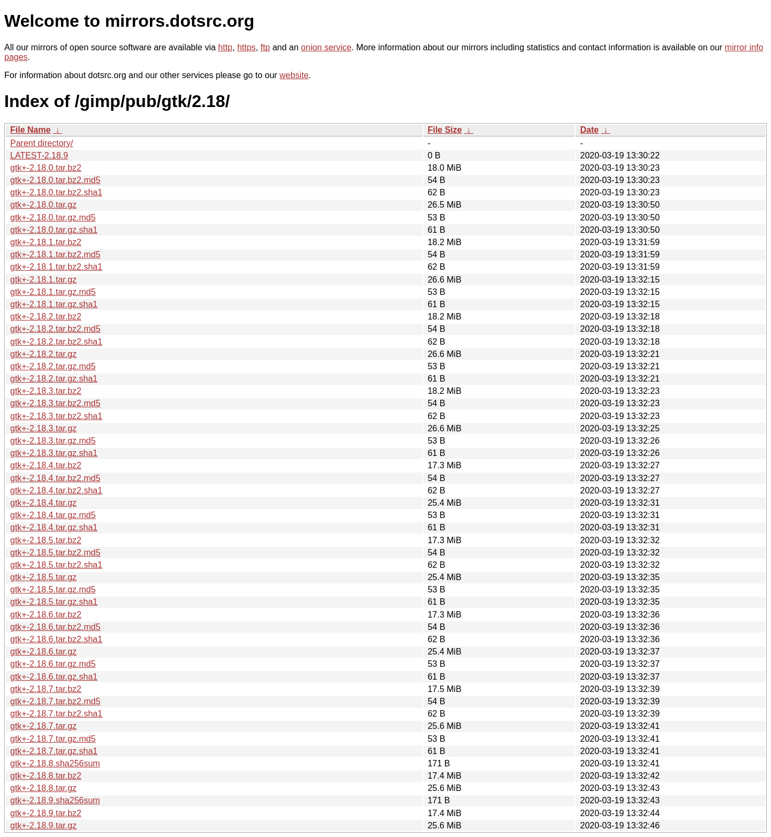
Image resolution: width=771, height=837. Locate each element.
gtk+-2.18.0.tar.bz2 (45, 167)
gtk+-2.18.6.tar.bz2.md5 (55, 626)
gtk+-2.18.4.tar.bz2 (45, 465)
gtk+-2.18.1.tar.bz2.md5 (55, 254)
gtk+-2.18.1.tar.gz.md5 (53, 291)
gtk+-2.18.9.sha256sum (55, 800)
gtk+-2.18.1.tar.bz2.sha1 (56, 266)
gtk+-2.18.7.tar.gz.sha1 (53, 751)
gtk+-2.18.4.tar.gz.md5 (53, 515)
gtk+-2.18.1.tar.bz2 (45, 242)
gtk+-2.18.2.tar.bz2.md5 (55, 328)
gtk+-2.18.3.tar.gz (43, 428)
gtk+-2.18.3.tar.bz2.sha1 (56, 416)
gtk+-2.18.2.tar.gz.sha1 (53, 378)
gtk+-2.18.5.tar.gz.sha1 (53, 601)
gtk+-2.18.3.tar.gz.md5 (53, 440)
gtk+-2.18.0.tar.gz (43, 204)
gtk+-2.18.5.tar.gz (43, 577)
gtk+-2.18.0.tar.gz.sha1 (53, 229)
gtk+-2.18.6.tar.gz (43, 651)
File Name (30, 129)
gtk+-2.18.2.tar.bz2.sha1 (56, 341)
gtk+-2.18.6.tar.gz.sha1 (53, 676)
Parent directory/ (41, 143)
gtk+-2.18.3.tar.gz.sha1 (53, 453)
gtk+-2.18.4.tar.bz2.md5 (55, 478)
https (246, 47)
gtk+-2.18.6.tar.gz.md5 (53, 663)
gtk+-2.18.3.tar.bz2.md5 (55, 403)
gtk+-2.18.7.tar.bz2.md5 (55, 701)
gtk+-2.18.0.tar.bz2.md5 (55, 180)
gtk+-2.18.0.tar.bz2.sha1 (56, 192)
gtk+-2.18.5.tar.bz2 (45, 540)
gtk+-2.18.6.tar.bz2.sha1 (56, 639)
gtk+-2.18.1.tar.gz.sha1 (53, 304)
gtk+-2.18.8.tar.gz (43, 788)
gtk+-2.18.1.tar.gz (43, 279)
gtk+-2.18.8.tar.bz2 (45, 775)
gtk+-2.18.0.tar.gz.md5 (53, 217)
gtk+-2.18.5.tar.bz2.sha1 (56, 564)
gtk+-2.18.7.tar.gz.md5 (53, 738)
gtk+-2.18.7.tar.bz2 (45, 689)
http (225, 47)
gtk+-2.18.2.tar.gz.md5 (53, 366)
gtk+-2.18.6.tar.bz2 (45, 614)
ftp (265, 47)
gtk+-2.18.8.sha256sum (55, 763)
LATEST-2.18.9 (39, 155)
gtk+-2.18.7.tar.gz (43, 726)
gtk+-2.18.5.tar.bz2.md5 (55, 552)
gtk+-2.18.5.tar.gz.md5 (53, 589)
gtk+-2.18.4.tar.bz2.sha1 (56, 490)
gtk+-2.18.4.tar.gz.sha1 (53, 527)
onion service (326, 47)
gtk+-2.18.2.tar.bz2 (45, 316)
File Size (445, 129)
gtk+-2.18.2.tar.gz (43, 354)
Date (589, 129)
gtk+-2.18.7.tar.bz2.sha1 (56, 713)
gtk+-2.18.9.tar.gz (43, 825)
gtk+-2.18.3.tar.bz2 (45, 390)
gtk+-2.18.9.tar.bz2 (45, 813)
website (293, 75)
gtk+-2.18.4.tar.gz (43, 502)
